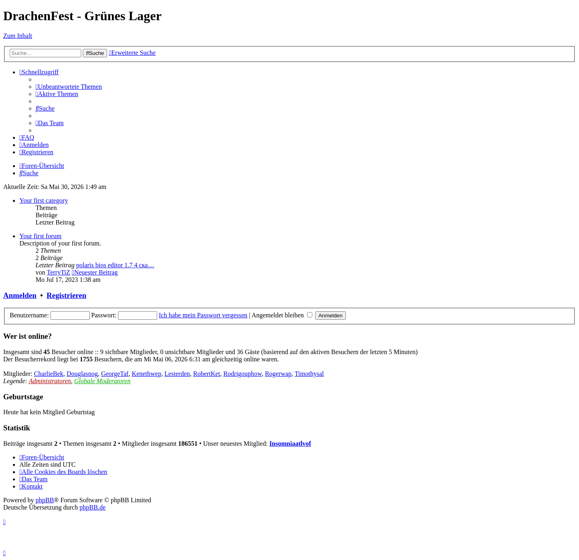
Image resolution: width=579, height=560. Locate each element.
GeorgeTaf (114, 373)
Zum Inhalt (17, 35)
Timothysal (309, 373)
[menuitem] (69, 86)
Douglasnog (82, 373)
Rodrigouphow (242, 373)
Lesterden (177, 373)
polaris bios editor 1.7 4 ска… (115, 265)
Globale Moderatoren (102, 381)
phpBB (45, 500)
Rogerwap (278, 373)
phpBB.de (92, 507)
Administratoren (50, 381)
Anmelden (19, 295)
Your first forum (40, 236)
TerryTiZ (58, 272)
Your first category (43, 200)
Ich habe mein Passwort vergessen (203, 315)
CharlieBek (48, 373)
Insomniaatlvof (290, 443)
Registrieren (66, 295)
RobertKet (206, 373)
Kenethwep (146, 373)
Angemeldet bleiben (282, 315)
